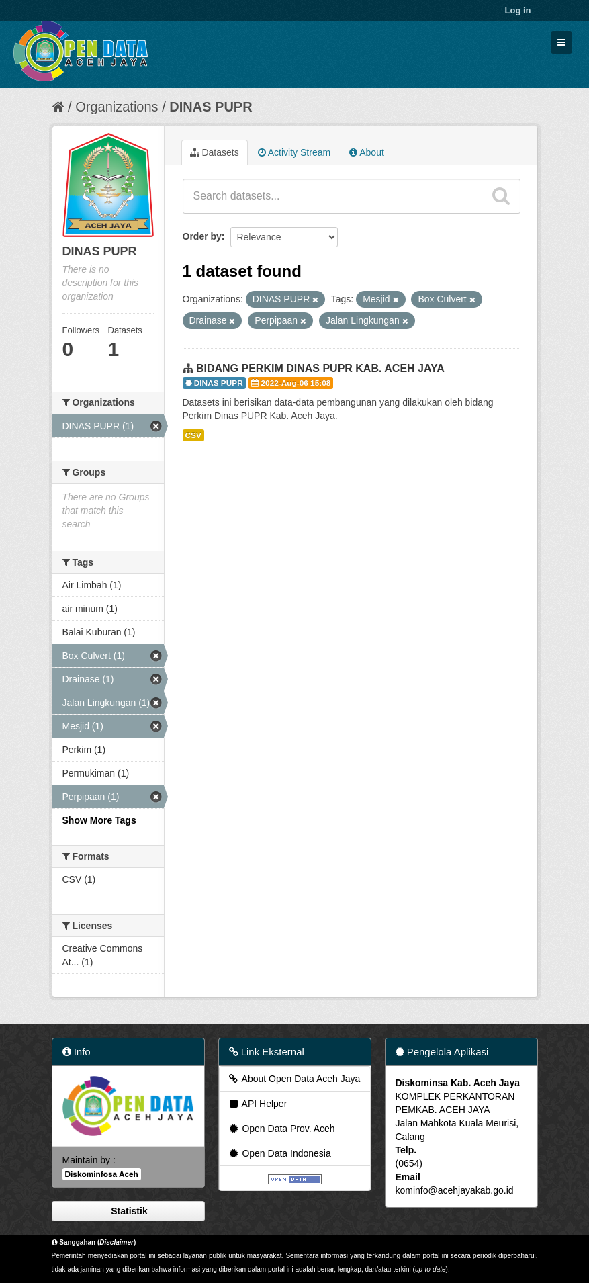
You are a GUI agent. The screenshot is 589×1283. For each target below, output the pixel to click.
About (366, 152)
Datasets (214, 152)
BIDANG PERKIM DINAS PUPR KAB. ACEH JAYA (320, 368)
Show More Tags (99, 820)
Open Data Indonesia (279, 1153)
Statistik (127, 1211)
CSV (193, 435)
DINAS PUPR (210, 106)
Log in (518, 10)
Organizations (116, 106)
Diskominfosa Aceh (101, 1174)
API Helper (257, 1103)
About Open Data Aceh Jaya (294, 1078)
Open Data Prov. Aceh (281, 1128)
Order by (202, 236)
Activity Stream (294, 152)
